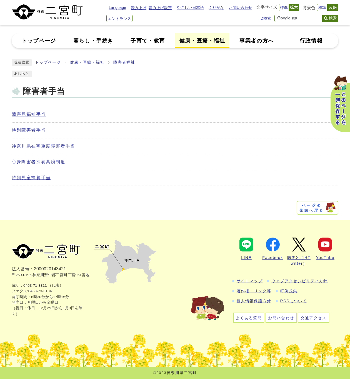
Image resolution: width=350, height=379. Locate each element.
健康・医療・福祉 (87, 62)
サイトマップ (250, 281)
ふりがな (216, 7)
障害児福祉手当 (29, 114)
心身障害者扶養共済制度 (39, 161)
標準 (284, 7)
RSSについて (293, 301)
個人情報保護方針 (254, 301)
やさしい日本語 (190, 7)
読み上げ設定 (160, 8)
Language (117, 7)
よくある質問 (249, 318)
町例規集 (289, 291)
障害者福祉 (124, 62)
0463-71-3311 (35, 285)
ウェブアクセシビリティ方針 (299, 281)
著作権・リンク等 (254, 291)
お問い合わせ (240, 7)
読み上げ (138, 8)
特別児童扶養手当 (31, 177)
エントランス (119, 18)
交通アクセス (314, 318)
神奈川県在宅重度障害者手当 (43, 146)
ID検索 (265, 18)
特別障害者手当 (29, 130)
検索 (333, 18)
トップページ (48, 62)
